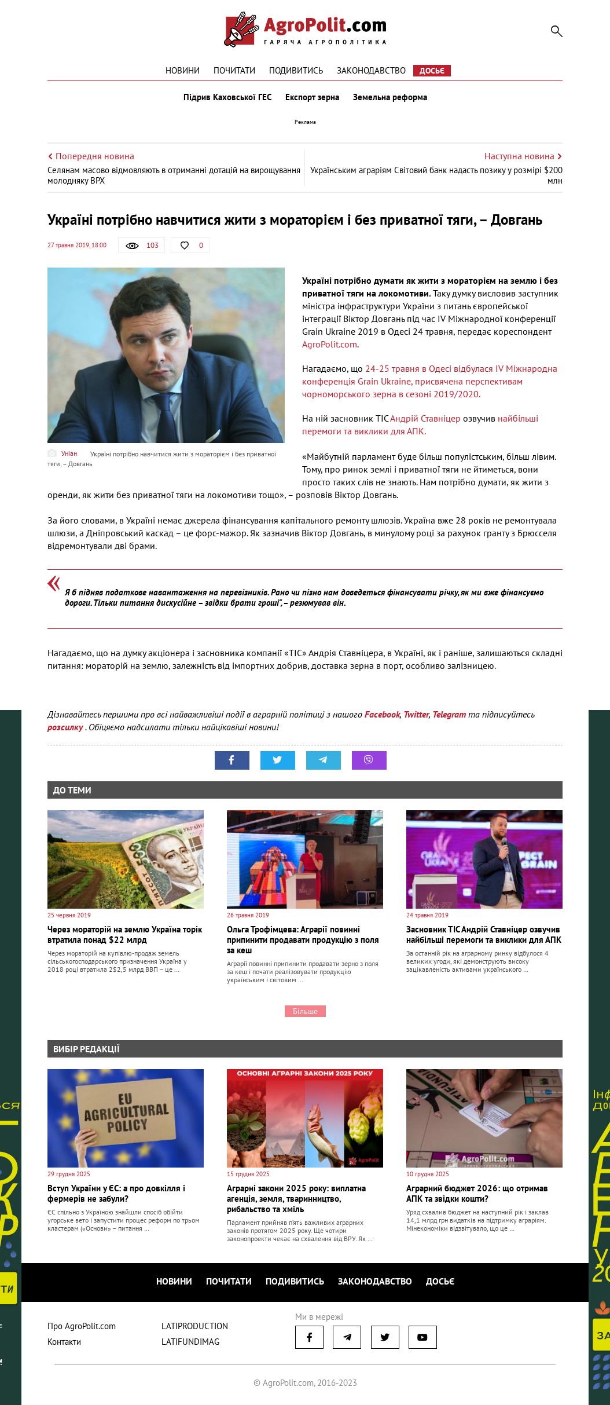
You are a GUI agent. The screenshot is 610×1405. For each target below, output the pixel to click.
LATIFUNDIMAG (190, 1341)
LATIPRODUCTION (194, 1325)
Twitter (416, 714)
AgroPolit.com (329, 344)
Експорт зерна (312, 97)
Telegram (449, 714)
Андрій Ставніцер (425, 418)
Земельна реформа (390, 97)
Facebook (382, 714)
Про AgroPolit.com (81, 1325)
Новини (183, 70)
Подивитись (296, 70)
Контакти (64, 1341)
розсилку (66, 727)
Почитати (234, 70)
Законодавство (371, 70)
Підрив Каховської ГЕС (227, 97)
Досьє (432, 70)
